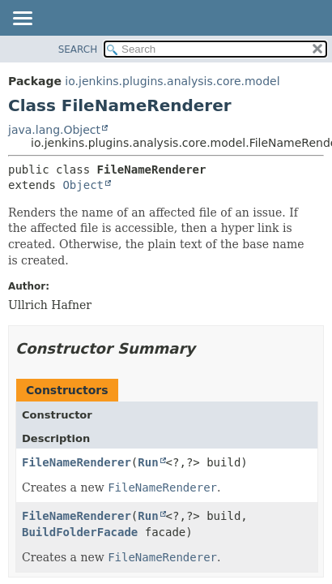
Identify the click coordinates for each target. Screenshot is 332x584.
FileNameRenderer (76, 462)
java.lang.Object (54, 129)
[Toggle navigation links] (22, 19)
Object (83, 184)
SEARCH (78, 49)
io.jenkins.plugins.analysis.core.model (172, 81)
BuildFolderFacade (80, 532)
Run (148, 462)
